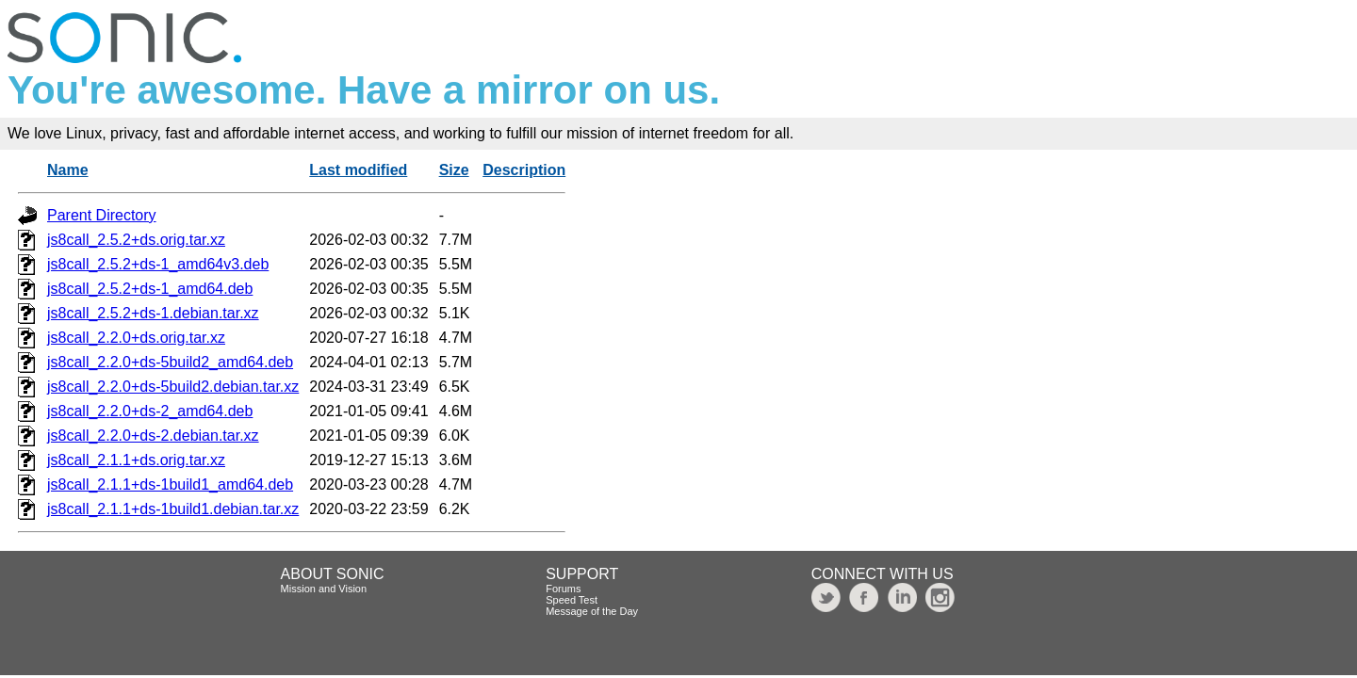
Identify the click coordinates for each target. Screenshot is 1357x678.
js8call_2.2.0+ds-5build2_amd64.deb (170, 362)
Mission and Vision (324, 588)
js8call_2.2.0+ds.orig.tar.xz (136, 338)
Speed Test (571, 599)
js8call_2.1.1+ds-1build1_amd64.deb (170, 484)
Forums (563, 588)
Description (523, 170)
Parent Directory (101, 215)
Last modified (358, 170)
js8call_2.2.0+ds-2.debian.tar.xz (153, 436)
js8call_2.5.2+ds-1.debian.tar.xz (153, 313)
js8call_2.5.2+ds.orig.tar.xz (136, 240)
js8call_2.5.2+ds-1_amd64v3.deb (158, 264)
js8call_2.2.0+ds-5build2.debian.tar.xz (173, 387)
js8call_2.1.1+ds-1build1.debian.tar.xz (173, 509)
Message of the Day (592, 611)
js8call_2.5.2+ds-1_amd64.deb (150, 289)
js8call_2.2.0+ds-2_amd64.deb (150, 411)
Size (454, 170)
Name (68, 170)
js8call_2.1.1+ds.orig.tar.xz (136, 460)
